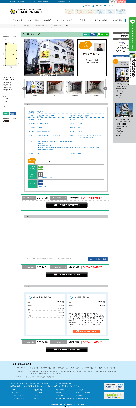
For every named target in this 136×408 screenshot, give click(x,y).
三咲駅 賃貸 (32, 373)
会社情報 (97, 6)
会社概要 (80, 390)
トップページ (15, 26)
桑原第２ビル (57, 26)
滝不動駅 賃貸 (112, 371)
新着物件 (48, 21)
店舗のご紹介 (38, 395)
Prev (24, 88)
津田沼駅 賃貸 (30, 377)
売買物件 (83, 21)
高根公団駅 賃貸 (101, 371)
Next (105, 88)
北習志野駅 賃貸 (46, 368)
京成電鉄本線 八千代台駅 (42, 26)
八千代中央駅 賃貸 (87, 368)
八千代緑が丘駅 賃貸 (72, 368)
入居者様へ (90, 11)
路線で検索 (17, 21)
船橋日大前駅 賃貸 (58, 368)
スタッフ (86, 6)
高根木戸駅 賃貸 (89, 371)
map (5, 101)
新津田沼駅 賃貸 (33, 371)
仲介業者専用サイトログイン (65, 398)
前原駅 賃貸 (44, 371)
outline (6, 103)
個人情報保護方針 (83, 398)
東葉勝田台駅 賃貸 (109, 368)
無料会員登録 (60, 390)
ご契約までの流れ (100, 21)
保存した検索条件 (121, 11)
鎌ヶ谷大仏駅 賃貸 (55, 373)
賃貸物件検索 (27, 26)
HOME (14, 390)
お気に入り (110, 11)
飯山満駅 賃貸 (34, 368)
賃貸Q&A (80, 395)
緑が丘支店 (74, 198)
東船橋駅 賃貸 (41, 377)
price (5, 106)
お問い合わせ (109, 6)
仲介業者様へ (80, 11)
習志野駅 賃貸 (65, 371)
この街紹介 (118, 21)
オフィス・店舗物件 (66, 21)
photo (6, 98)
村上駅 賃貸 (98, 368)
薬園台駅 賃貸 (54, 371)
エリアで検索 (33, 21)
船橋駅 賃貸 (51, 377)
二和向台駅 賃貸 (43, 373)
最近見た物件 (100, 11)
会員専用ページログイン (19, 398)
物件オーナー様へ (69, 11)
